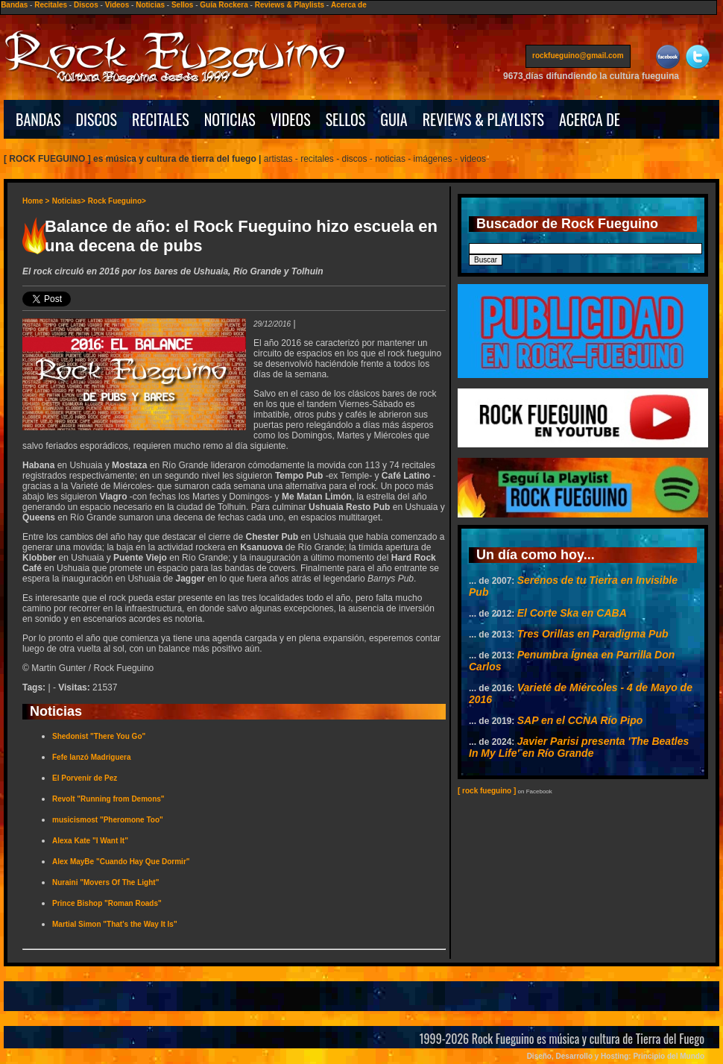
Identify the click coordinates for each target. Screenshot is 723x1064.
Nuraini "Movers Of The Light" (105, 882)
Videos (117, 5)
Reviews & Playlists (289, 5)
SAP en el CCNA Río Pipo (580, 720)
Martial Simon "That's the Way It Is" (114, 924)
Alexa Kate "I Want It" (90, 841)
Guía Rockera (223, 5)
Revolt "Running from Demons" (108, 799)
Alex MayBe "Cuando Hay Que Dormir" (121, 861)
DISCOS (97, 119)
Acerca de (349, 5)
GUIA (393, 119)
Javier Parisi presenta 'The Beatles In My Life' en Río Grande (579, 747)
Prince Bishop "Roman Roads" (107, 903)
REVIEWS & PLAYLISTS (483, 119)
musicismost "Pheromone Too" (107, 820)
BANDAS (38, 119)
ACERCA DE (589, 119)
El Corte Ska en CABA (572, 613)
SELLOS (346, 119)
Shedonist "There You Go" (98, 736)
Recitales (50, 5)
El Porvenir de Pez (84, 778)
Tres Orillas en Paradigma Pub (593, 634)
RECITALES (160, 119)
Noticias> (69, 201)
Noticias (150, 5)
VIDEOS (291, 119)
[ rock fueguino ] (487, 791)
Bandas (14, 5)
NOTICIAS (230, 119)
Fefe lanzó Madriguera (91, 757)
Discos (86, 5)
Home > (35, 201)
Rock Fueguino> (117, 201)
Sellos (182, 5)
